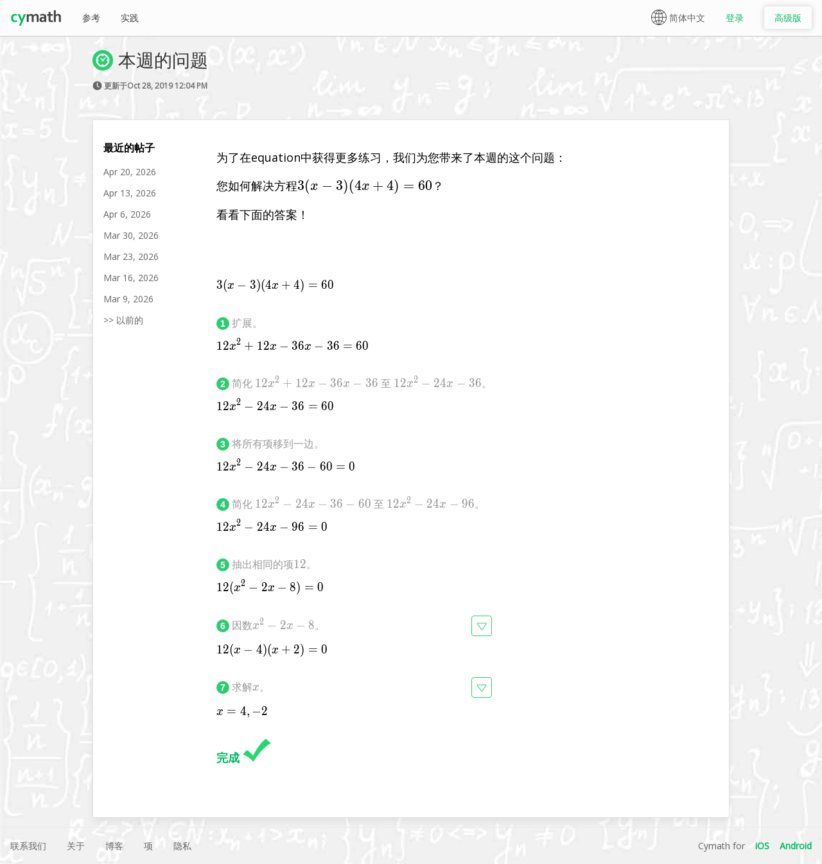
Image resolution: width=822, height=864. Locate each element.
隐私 (182, 846)
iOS (762, 846)
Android (796, 846)
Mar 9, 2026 (128, 299)
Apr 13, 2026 (129, 193)
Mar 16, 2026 (131, 278)
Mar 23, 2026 (131, 256)
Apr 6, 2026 (127, 214)
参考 (91, 18)
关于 (76, 846)
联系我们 (28, 846)
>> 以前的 (123, 320)
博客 (114, 846)
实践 (130, 18)
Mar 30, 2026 (131, 235)
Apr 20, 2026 (129, 172)
